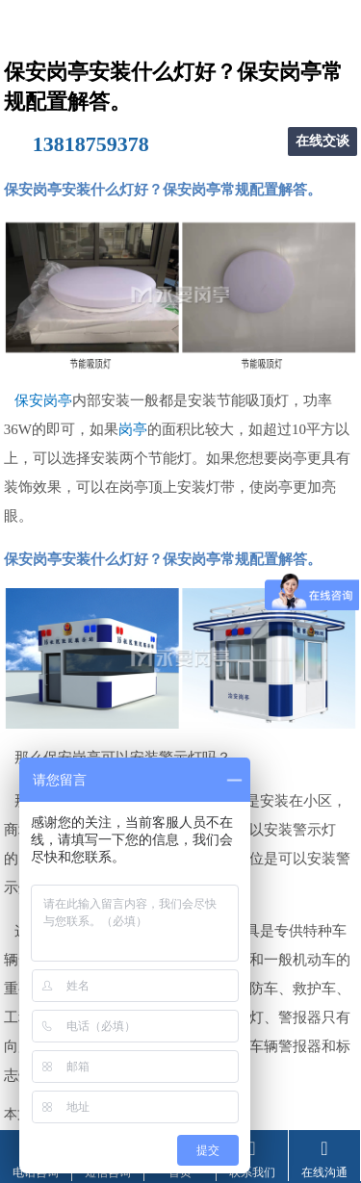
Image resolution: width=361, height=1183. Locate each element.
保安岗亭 (43, 400)
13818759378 (91, 144)
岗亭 (132, 429)
